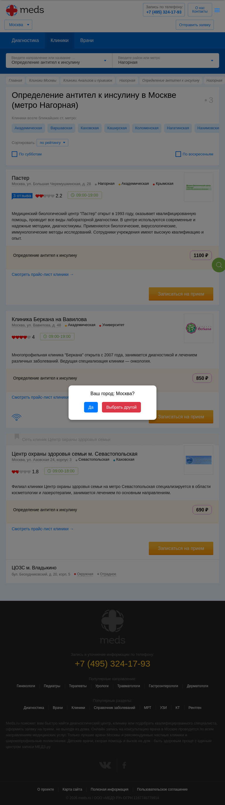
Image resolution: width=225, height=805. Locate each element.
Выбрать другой (121, 407)
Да (90, 407)
